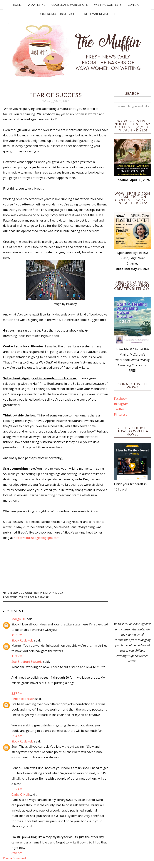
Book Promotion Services (56, 14)
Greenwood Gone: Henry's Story (31, 592)
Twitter (119, 409)
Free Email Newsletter (100, 14)
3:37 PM (16, 694)
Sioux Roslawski (22, 640)
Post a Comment (14, 858)
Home (17, 4)
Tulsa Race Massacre (34, 597)
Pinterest (120, 414)
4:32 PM (16, 635)
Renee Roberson (23, 699)
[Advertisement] (132, 556)
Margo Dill (18, 619)
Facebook (120, 399)
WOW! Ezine (36, 4)
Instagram (121, 404)
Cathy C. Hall (20, 795)
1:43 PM (16, 656)
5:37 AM (16, 789)
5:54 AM (16, 736)
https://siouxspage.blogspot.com (36, 538)
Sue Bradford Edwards (26, 662)
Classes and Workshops (69, 4)
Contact (134, 4)
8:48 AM (16, 853)
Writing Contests (107, 4)
